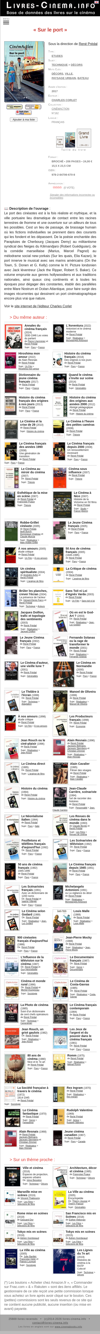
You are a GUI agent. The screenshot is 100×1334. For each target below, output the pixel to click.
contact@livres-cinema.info (50, 1322)
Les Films (80, 832)
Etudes (57, 55)
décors (57, 73)
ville (69, 73)
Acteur (76, 1120)
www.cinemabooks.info (68, 1326)
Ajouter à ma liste (24, 119)
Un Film (28, 366)
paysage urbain (64, 78)
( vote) (63, 187)
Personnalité (81, 808)
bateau (83, 78)
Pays (33, 347)
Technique (60, 64)
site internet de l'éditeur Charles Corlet (43, 306)
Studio (83, 509)
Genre (79, 967)
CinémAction (60, 108)
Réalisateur (78, 338)
